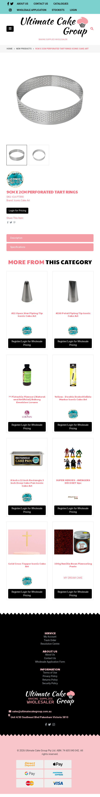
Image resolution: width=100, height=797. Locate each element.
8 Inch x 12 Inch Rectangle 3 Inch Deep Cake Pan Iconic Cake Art (27, 482)
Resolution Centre (50, 643)
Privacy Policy (50, 676)
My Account (50, 636)
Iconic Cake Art (22, 200)
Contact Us (41, 3)
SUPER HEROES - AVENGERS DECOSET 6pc (73, 481)
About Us (22, 3)
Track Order (50, 640)
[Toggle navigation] (10, 29)
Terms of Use (50, 672)
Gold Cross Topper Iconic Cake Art (27, 565)
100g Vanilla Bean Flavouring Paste (73, 565)
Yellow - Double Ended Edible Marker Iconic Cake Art (73, 398)
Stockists (58, 10)
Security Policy (50, 683)
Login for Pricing (17, 210)
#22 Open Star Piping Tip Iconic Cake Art (27, 314)
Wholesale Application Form (50, 661)
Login (73, 10)
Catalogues (60, 3)
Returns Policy (50, 679)
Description (16, 238)
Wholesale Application (31, 10)
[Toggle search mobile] (91, 28)
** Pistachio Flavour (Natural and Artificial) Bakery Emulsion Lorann (27, 399)
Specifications (17, 247)
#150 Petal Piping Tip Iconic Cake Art (73, 314)
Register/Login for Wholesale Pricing (27, 343)
